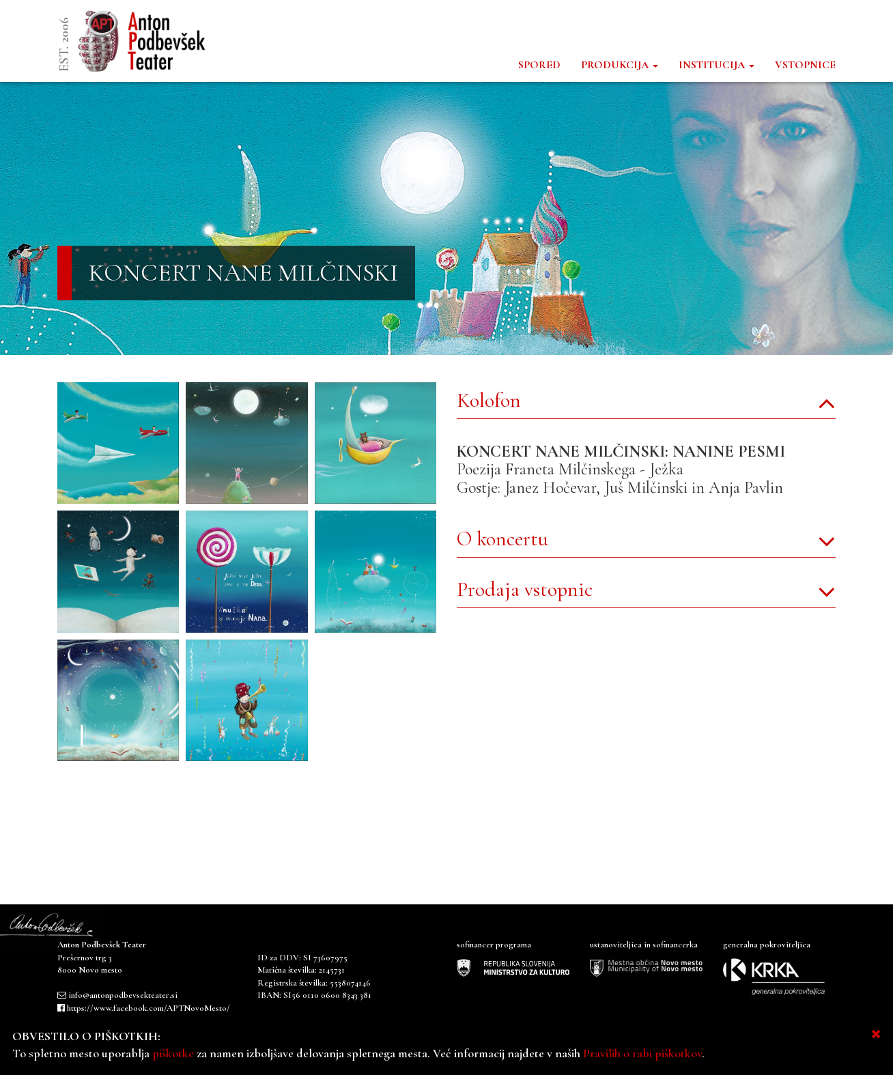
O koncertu (502, 539)
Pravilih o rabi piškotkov (642, 1053)
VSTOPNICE (805, 65)
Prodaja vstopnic (525, 589)
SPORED (539, 65)
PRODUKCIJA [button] (619, 65)
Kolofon (489, 400)
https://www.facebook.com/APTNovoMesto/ (148, 1008)
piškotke (173, 1053)
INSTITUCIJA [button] (716, 65)
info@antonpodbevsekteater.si (123, 995)
